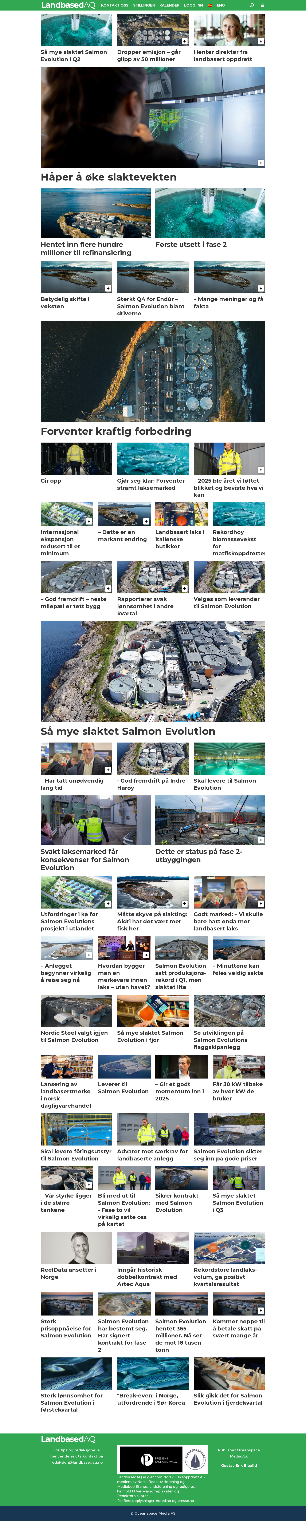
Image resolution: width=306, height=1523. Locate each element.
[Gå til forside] (68, 5)
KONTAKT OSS (114, 5)
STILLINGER (144, 5)
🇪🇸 (210, 5)
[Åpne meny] (262, 5)
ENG (221, 5)
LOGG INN (193, 5)
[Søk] (252, 5)
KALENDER (170, 5)
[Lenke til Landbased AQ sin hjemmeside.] (153, 1439)
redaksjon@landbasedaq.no (76, 1462)
